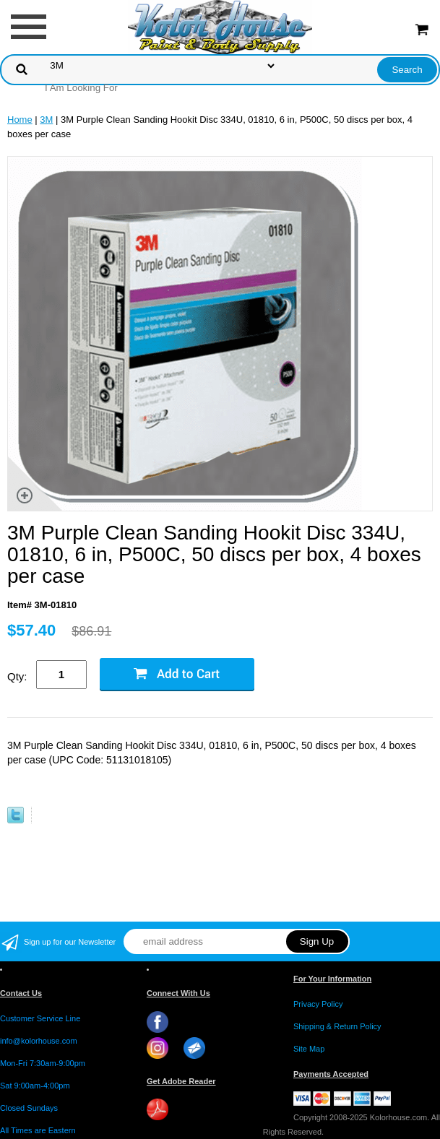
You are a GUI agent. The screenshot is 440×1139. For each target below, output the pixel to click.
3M (46, 119)
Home (20, 119)
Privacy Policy (317, 1004)
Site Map (308, 1048)
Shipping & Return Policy (337, 1026)
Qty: (17, 676)
